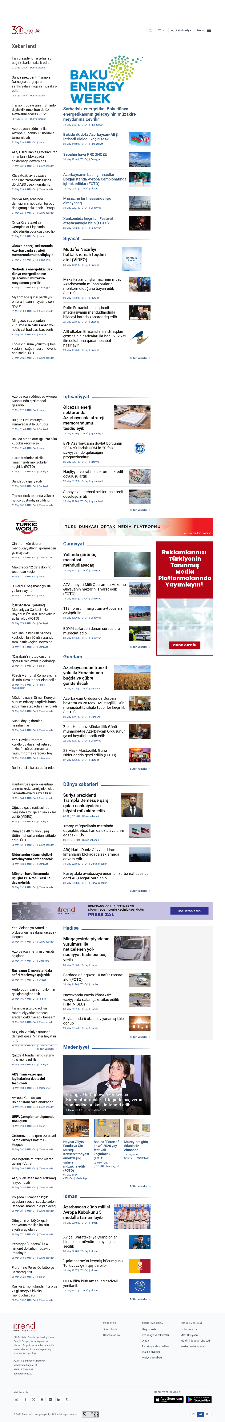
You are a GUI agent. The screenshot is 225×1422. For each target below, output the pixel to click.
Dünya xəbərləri (80, 784)
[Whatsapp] (17, 1399)
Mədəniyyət (76, 1047)
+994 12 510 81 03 (23, 1369)
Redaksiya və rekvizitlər (155, 1335)
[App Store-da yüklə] (169, 1399)
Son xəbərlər (110, 1329)
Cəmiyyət (73, 544)
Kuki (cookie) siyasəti (193, 1346)
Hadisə (71, 928)
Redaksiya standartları (155, 1346)
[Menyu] (204, 30)
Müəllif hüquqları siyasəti (195, 1340)
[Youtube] (42, 1399)
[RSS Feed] (67, 1399)
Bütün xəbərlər (138, 358)
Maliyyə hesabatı (152, 1357)
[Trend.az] (26, 30)
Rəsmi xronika (111, 1335)
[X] (33, 1399)
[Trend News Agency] (24, 1326)
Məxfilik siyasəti (190, 1335)
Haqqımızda (149, 1329)
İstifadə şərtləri (189, 1329)
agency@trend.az (23, 1373)
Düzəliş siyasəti (151, 1351)
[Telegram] (50, 1399)
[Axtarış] (150, 30)
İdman (70, 1196)
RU (208, 1414)
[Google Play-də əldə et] (199, 1399)
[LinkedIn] (58, 1399)
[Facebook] (25, 1399)
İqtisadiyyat (76, 396)
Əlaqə (145, 1340)
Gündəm (72, 657)
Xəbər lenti (24, 46)
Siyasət (71, 238)
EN (193, 1414)
